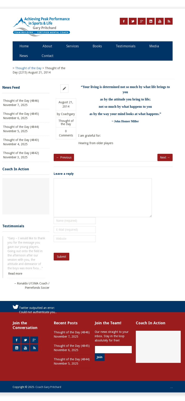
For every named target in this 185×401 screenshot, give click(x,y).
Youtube (160, 21)
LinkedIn (151, 21)
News (23, 56)
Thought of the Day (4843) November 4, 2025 (21, 142)
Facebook (124, 21)
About (47, 46)
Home (24, 46)
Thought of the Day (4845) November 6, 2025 (21, 116)
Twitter (133, 21)
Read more (15, 273)
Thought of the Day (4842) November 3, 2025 (21, 155)
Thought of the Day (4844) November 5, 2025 (21, 129)
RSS (169, 21)
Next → (165, 157)
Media (154, 46)
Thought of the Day (66, 122)
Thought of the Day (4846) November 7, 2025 (21, 103)
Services (72, 46)
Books (97, 46)
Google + (142, 21)
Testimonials (125, 46)
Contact (47, 56)
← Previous (63, 157)
